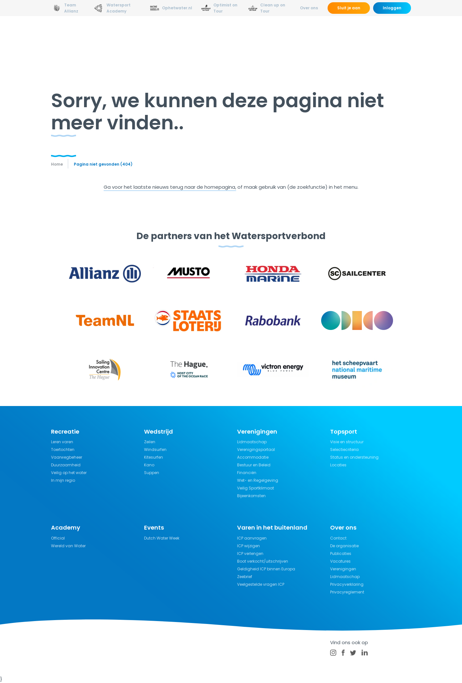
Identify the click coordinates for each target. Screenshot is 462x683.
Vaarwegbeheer (66, 457)
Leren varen (62, 442)
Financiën (246, 472)
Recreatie (241, 33)
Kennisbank (277, 33)
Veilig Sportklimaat (255, 488)
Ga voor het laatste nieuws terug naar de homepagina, (170, 187)
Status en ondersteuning (354, 457)
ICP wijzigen (248, 546)
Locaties (338, 465)
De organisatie (344, 546)
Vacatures (340, 561)
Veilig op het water (69, 472)
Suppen (151, 472)
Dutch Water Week (161, 538)
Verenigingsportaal (256, 449)
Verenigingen (343, 569)
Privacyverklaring (347, 584)
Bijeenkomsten (251, 495)
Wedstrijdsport (201, 33)
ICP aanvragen (252, 538)
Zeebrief (244, 576)
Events (354, 33)
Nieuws (125, 33)
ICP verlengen (250, 553)
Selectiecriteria (344, 449)
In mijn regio (63, 480)
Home (57, 164)
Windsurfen (155, 449)
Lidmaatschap (252, 442)
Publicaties (340, 553)
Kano (149, 465)
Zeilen (149, 442)
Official (58, 538)
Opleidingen (158, 33)
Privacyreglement (347, 592)
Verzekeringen (319, 33)
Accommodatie (253, 457)
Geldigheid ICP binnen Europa (266, 569)
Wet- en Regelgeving (257, 480)
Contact (338, 538)
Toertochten (62, 449)
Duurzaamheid (66, 465)
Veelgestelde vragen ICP (260, 584)
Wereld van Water (68, 546)
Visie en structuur (347, 442)
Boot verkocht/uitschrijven (262, 561)
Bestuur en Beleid (253, 465)
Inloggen (392, 8)
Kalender (382, 33)
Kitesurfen (153, 457)
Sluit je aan (348, 8)
